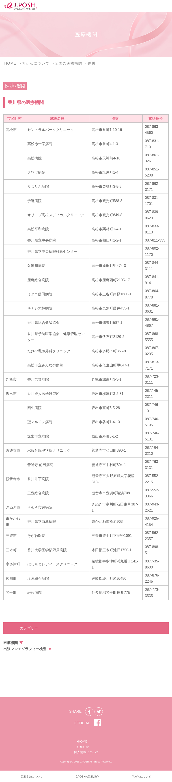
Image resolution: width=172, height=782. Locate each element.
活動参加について (32, 776)
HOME (82, 741)
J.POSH (84, 761)
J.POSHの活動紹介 (87, 776)
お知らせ (82, 747)
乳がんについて (141, 776)
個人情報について (86, 752)
